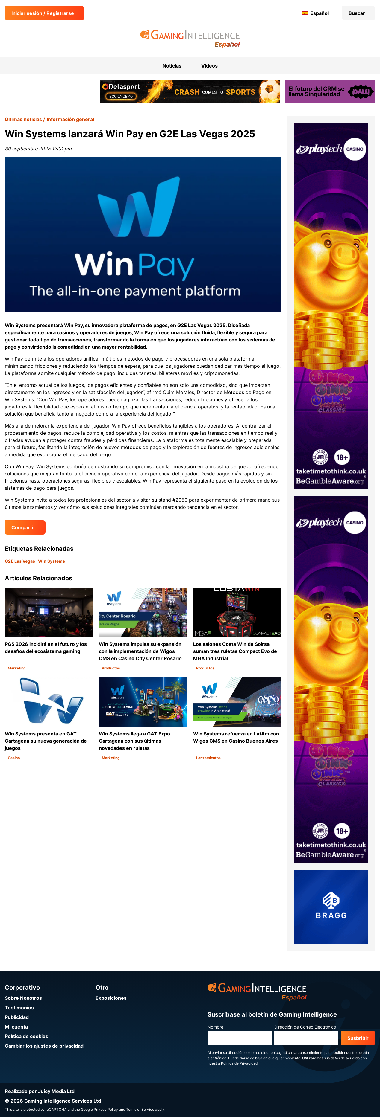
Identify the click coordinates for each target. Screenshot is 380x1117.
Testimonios (19, 1008)
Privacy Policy (106, 1109)
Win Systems (51, 561)
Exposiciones (111, 998)
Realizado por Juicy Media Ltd (40, 1091)
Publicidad (17, 1017)
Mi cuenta (16, 1027)
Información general (70, 119)
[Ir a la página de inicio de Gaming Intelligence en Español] (190, 39)
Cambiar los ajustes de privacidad (44, 1046)
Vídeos (209, 66)
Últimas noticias (23, 119)
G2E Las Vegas (20, 561)
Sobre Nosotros (23, 998)
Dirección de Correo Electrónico (305, 1026)
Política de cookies (26, 1036)
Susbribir (358, 1038)
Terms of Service (140, 1109)
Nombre (215, 1026)
